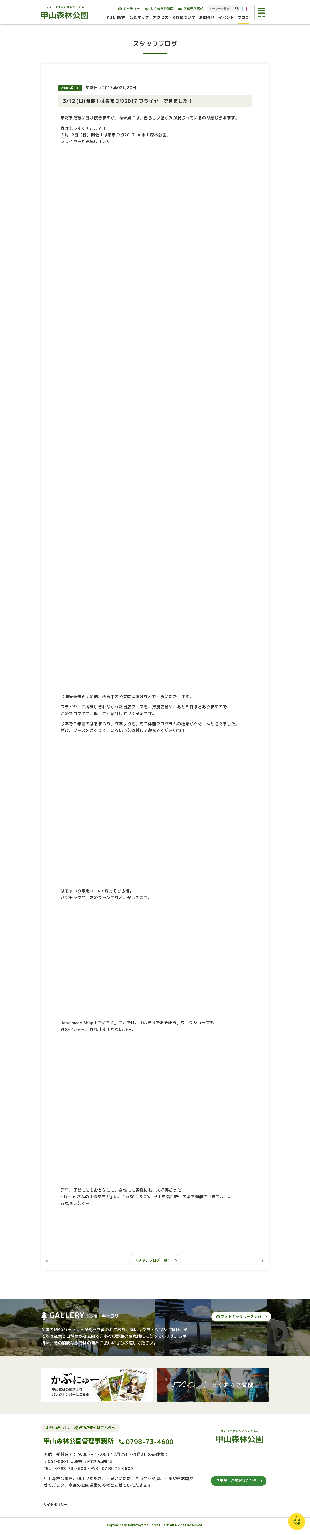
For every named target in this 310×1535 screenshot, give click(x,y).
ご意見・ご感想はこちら (236, 1480)
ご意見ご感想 (190, 8)
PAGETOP (296, 1522)
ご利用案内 (116, 17)
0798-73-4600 (150, 1441)
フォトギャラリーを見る (238, 1316)
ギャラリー (129, 8)
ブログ (243, 17)
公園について (183, 17)
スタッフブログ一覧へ (152, 1260)
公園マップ (139, 17)
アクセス (160, 17)
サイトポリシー (55, 1504)
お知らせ (207, 17)
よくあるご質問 (159, 8)
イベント (226, 17)
